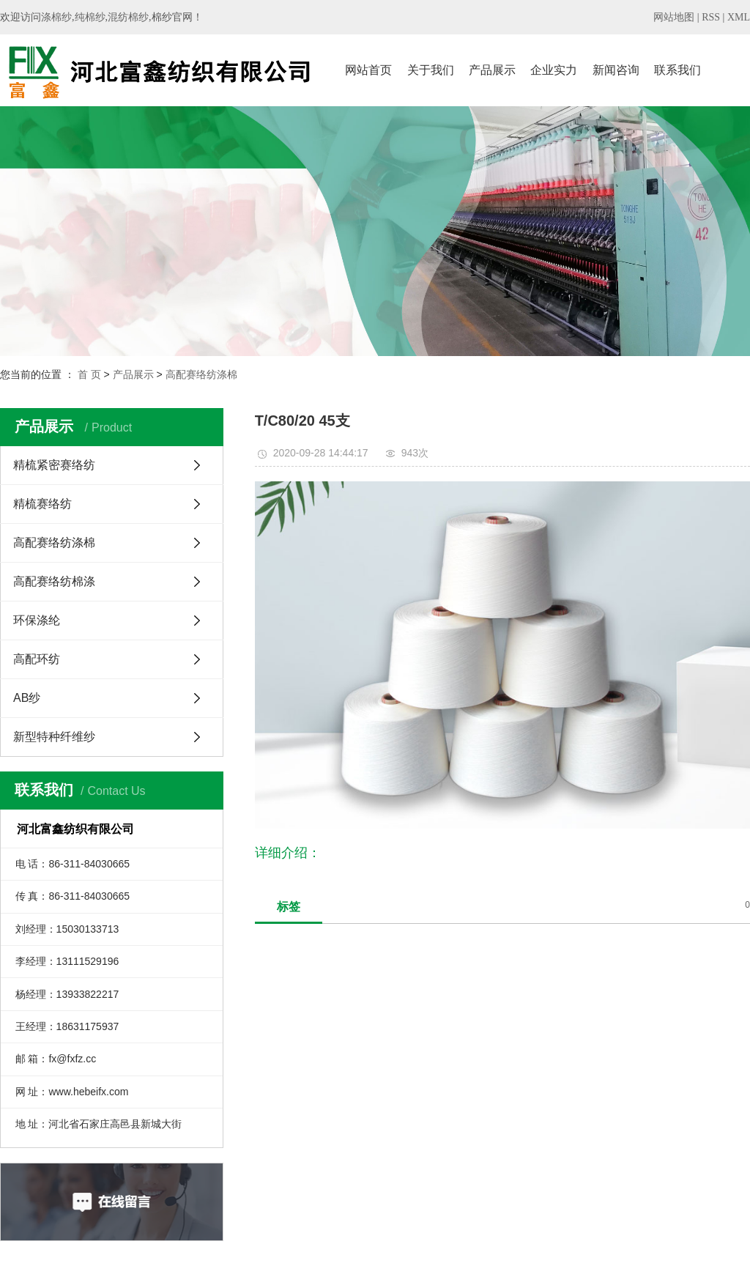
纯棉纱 (90, 17)
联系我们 (677, 70)
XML (738, 17)
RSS (711, 17)
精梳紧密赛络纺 (54, 465)
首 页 (89, 374)
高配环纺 (36, 659)
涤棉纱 (56, 17)
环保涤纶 (36, 620)
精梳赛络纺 (42, 503)
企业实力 (553, 70)
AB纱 (26, 698)
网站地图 (673, 17)
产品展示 (492, 70)
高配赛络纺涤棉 (201, 374)
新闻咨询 (616, 70)
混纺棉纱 (128, 17)
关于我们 (430, 70)
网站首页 (368, 70)
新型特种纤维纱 (54, 736)
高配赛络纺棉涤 (54, 581)
